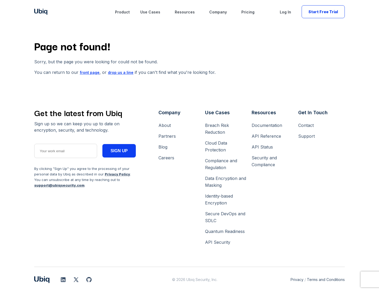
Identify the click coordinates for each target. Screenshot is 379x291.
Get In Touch (313, 112)
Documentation (267, 125)
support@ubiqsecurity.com (59, 185)
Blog (162, 147)
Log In (285, 12)
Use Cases (150, 12)
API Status (262, 147)
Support (306, 136)
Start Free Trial (323, 11)
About (164, 125)
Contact (306, 125)
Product (122, 12)
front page (89, 72)
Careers (166, 157)
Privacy (297, 279)
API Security (217, 242)
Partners (167, 136)
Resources (185, 12)
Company (218, 12)
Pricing (248, 12)
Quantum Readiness (225, 231)
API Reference (266, 136)
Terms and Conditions (326, 279)
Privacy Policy (117, 174)
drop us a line (120, 72)
